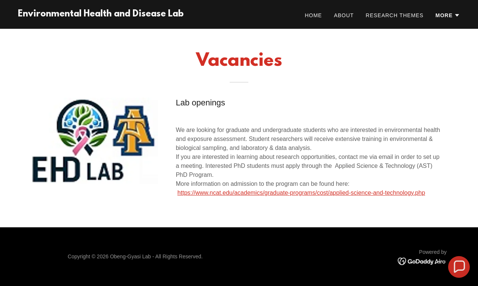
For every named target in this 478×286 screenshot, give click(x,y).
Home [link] (313, 15)
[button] (447, 15)
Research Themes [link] (394, 15)
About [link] (344, 15)
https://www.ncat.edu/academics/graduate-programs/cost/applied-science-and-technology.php (301, 193)
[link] (101, 14)
